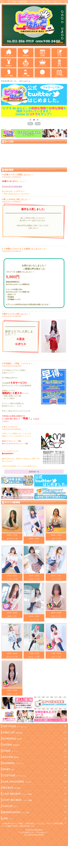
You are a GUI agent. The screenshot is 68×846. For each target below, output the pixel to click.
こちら (19, 186)
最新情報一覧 (34, 472)
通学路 (10, 756)
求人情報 (11, 787)
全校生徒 (12, 732)
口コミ (10, 806)
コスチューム (14, 775)
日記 (8, 769)
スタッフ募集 (17, 799)
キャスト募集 (17, 793)
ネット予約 (15, 812)
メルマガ (16, 781)
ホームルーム (14, 726)
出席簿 (12, 738)
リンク (8, 818)
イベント (10, 750)
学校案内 (11, 744)
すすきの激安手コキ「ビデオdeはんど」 (34, 832)
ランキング (13, 763)
